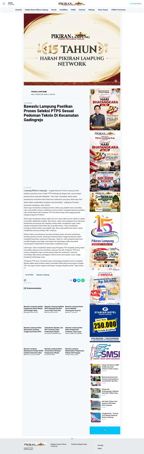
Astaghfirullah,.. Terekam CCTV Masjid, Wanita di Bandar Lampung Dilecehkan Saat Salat (109, 415)
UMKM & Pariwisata (118, 9)
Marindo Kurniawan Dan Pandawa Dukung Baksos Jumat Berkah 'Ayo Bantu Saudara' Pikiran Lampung (110, 379)
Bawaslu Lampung (42, 275)
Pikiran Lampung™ (28, 449)
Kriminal (19, 9)
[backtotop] (72, 439)
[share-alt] (69, 281)
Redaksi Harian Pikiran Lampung (36, 9)
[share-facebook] (74, 281)
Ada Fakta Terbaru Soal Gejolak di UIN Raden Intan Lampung (110, 403)
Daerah (53, 9)
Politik (73, 9)
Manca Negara (103, 9)
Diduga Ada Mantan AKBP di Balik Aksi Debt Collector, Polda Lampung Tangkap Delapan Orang (110, 366)
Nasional (82, 9)
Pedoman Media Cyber (79, 444)
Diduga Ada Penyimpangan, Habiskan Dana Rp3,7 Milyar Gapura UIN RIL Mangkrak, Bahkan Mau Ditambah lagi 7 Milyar (110, 391)
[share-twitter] (78, 281)
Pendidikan (64, 9)
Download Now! (136, 3)
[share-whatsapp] (83, 281)
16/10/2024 (28, 103)
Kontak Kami (99, 445)
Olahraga (91, 9)
